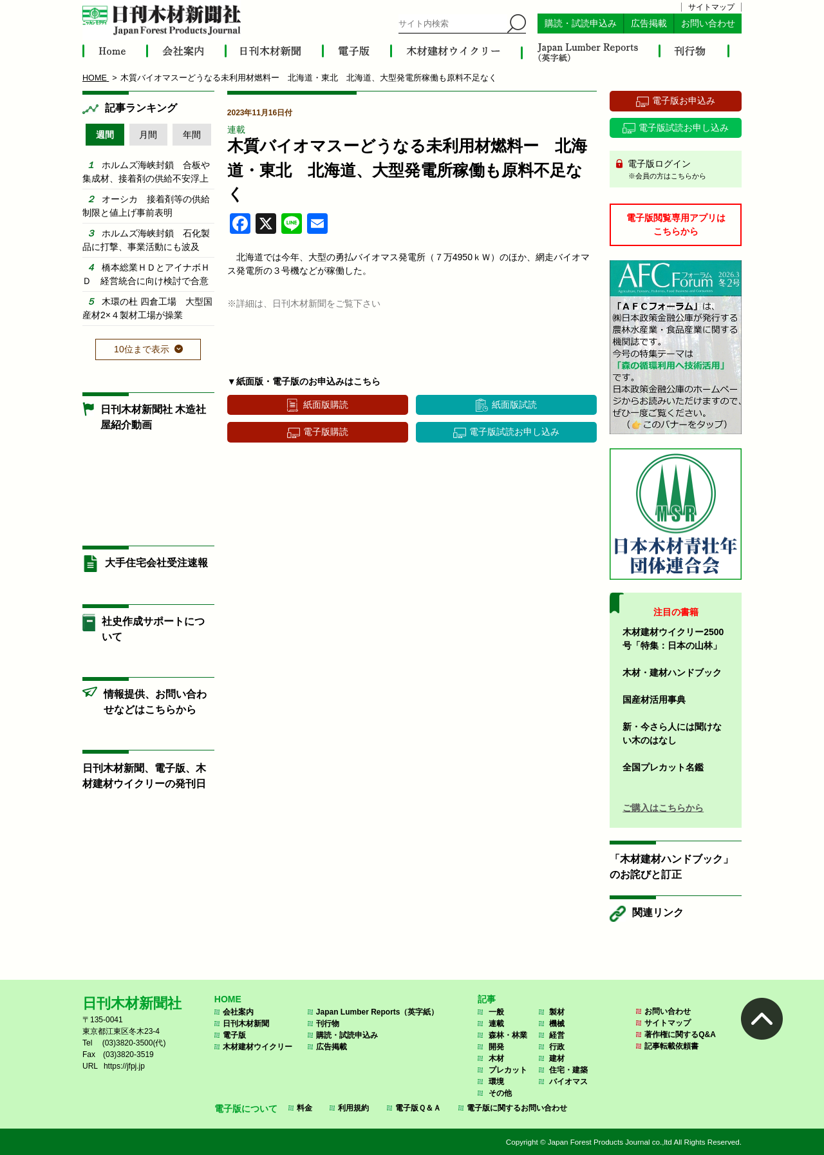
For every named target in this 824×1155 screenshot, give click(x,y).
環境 (496, 1081)
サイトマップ (711, 7)
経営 (557, 1035)
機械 (557, 1023)
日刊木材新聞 (246, 1023)
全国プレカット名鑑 (663, 767)
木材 (496, 1058)
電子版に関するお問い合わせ (517, 1107)
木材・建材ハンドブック (672, 672)
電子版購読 (325, 431)
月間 (148, 134)
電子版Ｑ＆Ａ (418, 1107)
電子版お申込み (683, 100)
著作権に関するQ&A (680, 1034)
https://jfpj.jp (124, 1066)
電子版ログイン (680, 170)
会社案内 (238, 1012)
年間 (192, 134)
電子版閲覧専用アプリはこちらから (676, 224)
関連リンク (658, 912)
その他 (500, 1093)
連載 (236, 129)
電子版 (234, 1035)
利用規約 (353, 1107)
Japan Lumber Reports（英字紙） (377, 1012)
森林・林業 (508, 1035)
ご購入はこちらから (663, 808)
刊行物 (327, 1023)
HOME (227, 999)
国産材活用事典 (654, 699)
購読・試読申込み (581, 23)
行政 (557, 1046)
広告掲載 (649, 23)
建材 (557, 1058)
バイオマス (568, 1081)
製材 (557, 1012)
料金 (304, 1107)
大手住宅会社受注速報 (156, 562)
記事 (487, 999)
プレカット (508, 1069)
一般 (496, 1012)
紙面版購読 (325, 404)
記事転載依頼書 (671, 1046)
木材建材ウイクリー (257, 1046)
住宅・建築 (568, 1069)
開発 (496, 1046)
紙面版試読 (514, 404)
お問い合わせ (708, 23)
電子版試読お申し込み (514, 431)
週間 (105, 134)
